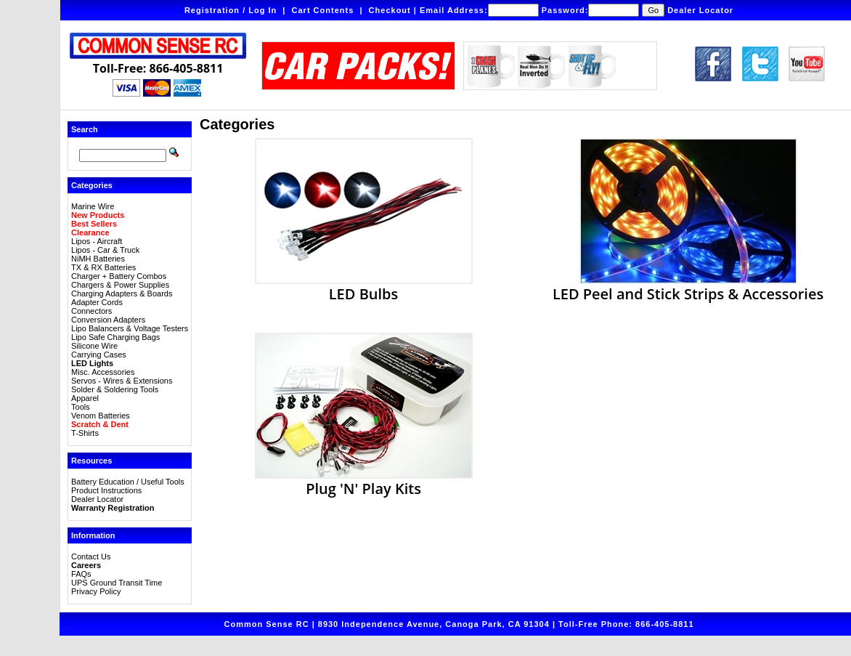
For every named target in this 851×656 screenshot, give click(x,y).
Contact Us (90, 556)
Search (84, 129)
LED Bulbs (364, 286)
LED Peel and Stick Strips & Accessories (688, 286)
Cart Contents (323, 10)
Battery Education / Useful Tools (127, 481)
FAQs (81, 574)
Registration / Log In (230, 10)
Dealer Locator (700, 10)
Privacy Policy (96, 591)
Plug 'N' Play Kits (364, 480)
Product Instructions (106, 490)
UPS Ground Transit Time (116, 582)
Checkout (390, 10)
